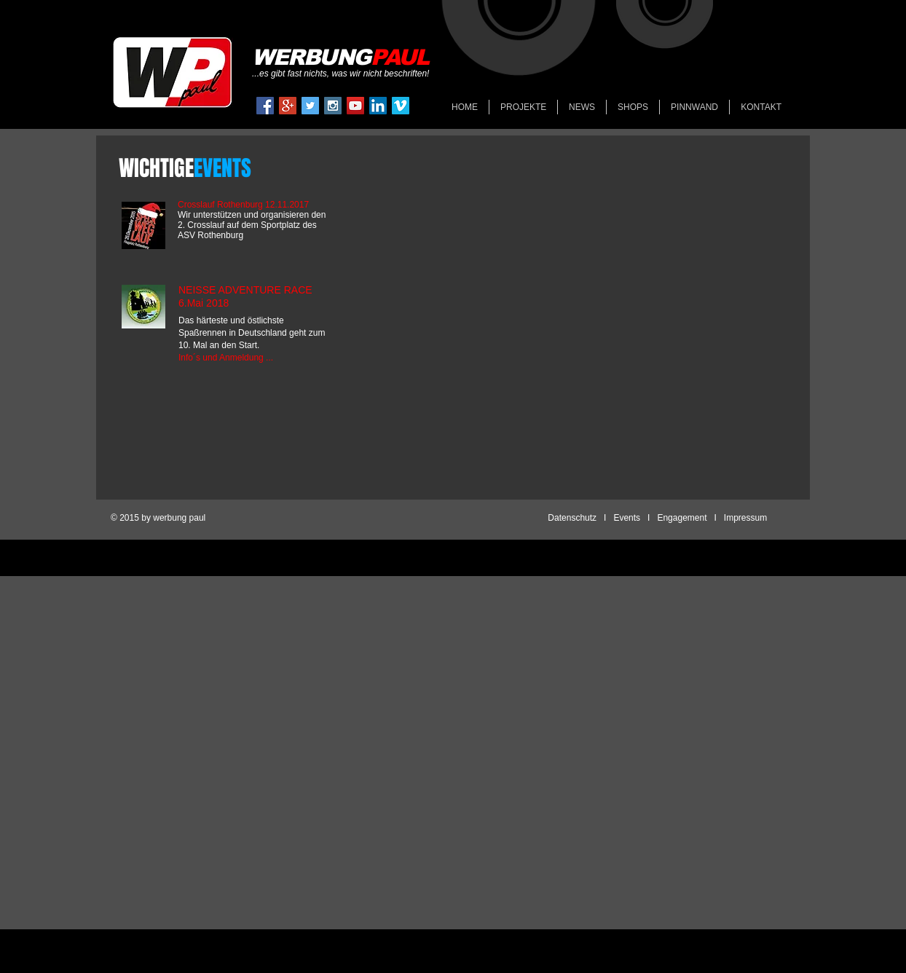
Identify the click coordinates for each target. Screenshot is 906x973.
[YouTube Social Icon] (355, 105)
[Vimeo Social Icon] (400, 105)
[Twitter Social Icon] (310, 105)
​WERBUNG (340, 57)
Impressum (745, 518)
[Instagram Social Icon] (333, 105)
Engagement (681, 518)
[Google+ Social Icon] (287, 105)
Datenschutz (572, 518)
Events (626, 518)
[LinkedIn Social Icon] (378, 105)
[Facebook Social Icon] (265, 105)
